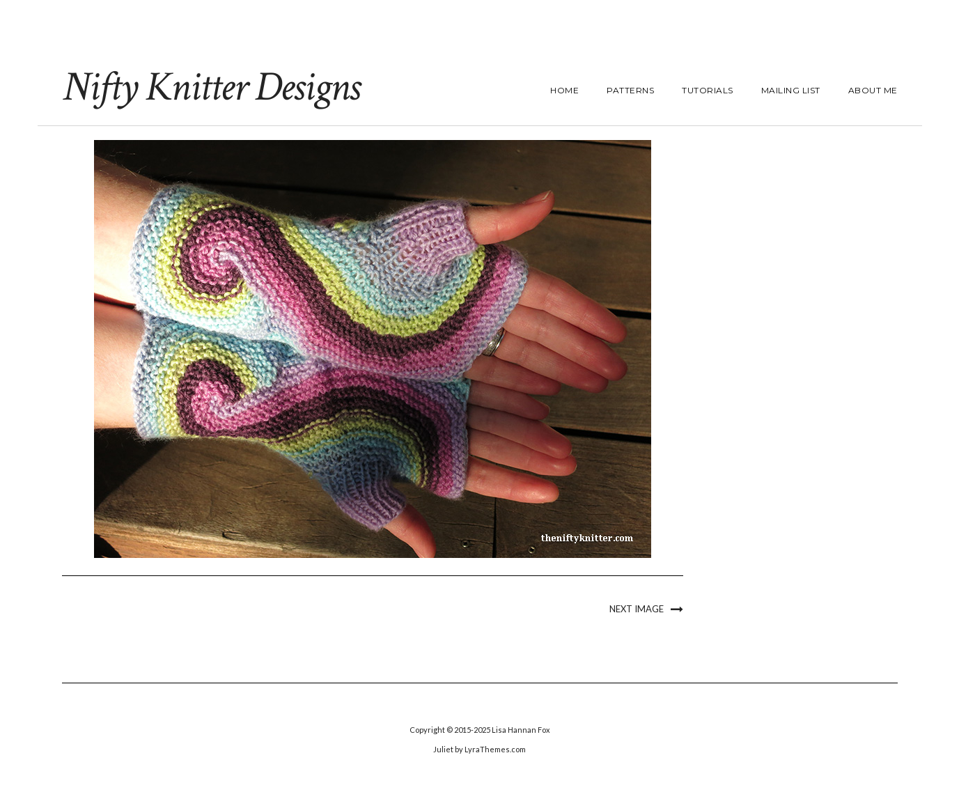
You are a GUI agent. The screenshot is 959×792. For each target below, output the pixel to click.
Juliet (443, 749)
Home (564, 90)
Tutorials (707, 90)
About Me (873, 90)
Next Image (636, 608)
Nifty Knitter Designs (210, 87)
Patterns (630, 90)
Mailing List (790, 90)
